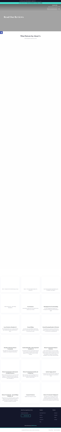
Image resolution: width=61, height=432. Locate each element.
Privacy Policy (51, 429)
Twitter (54, 417)
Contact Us (41, 419)
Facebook (55, 412)
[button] (1, 32)
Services (41, 415)
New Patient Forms (43, 412)
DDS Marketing (33, 425)
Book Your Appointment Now (52, 8)
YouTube (55, 419)
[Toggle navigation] (59, 9)
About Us (41, 417)
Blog (40, 421)
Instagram (55, 415)
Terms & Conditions (57, 429)
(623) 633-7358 (54, 5)
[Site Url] (9, 410)
